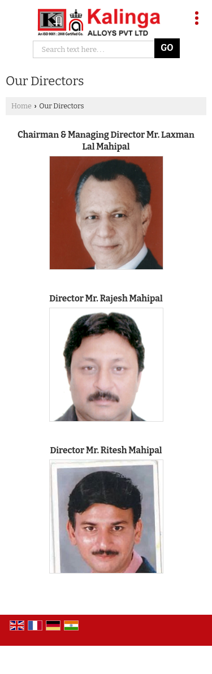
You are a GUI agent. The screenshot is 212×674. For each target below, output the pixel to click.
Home (21, 106)
